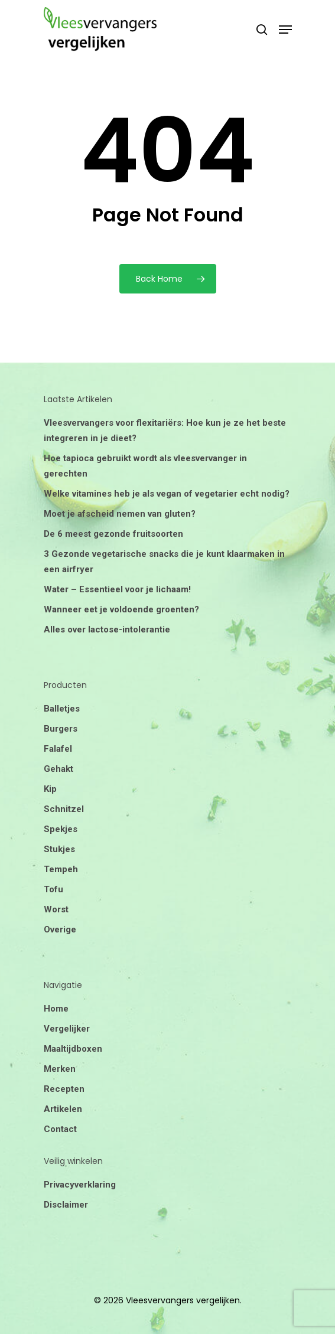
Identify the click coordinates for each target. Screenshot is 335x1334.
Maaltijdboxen (73, 1048)
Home (56, 1008)
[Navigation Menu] (285, 29)
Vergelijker (67, 1028)
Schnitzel (64, 809)
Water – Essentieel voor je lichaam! (117, 589)
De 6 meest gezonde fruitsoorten (113, 534)
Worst (56, 909)
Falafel (58, 748)
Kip (50, 789)
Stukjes (59, 849)
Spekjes (60, 829)
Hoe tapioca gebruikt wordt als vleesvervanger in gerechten (145, 466)
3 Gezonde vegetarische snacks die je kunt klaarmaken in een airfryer (164, 562)
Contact (60, 1129)
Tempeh (61, 869)
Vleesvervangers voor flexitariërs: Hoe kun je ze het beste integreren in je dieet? (165, 430)
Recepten (64, 1089)
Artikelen (63, 1109)
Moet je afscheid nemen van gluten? (120, 513)
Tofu (53, 889)
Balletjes (62, 708)
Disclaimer (66, 1204)
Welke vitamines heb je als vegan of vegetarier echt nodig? (167, 493)
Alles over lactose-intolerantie (107, 629)
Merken (60, 1069)
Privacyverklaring (80, 1184)
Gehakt (58, 769)
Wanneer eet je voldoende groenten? (121, 609)
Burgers (60, 728)
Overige (60, 929)
